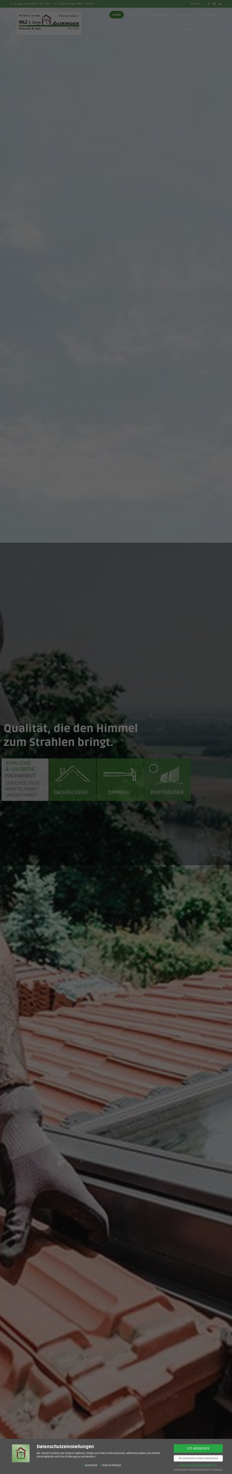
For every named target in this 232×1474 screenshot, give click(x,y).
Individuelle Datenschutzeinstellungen (198, 1465)
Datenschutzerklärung (199, 1469)
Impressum (217, 1469)
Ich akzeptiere (198, 1448)
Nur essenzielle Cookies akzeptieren (198, 1458)
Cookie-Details (181, 1469)
